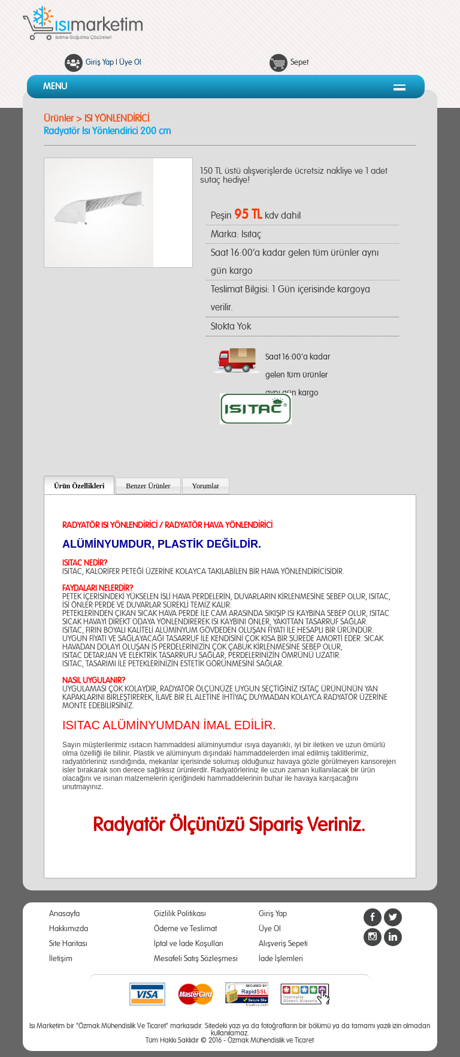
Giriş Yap (100, 63)
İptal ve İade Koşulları (188, 944)
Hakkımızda (68, 929)
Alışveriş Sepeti (283, 944)
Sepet (299, 63)
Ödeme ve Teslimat (185, 929)
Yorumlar (205, 486)
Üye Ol (130, 63)
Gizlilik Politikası (180, 914)
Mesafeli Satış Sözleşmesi (196, 959)
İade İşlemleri (281, 959)
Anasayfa (64, 914)
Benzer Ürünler (148, 486)
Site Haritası (68, 944)
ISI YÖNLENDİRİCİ (116, 118)
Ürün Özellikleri (79, 486)
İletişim (60, 959)
